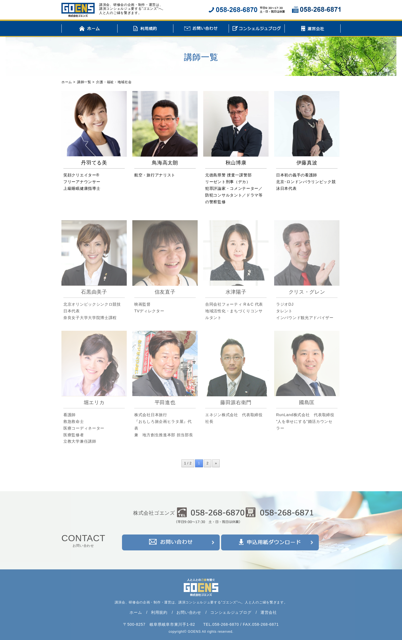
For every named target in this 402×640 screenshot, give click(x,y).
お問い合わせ (201, 29)
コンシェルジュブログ (256, 29)
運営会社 (312, 29)
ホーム (89, 29)
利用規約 (145, 29)
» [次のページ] (216, 463)
